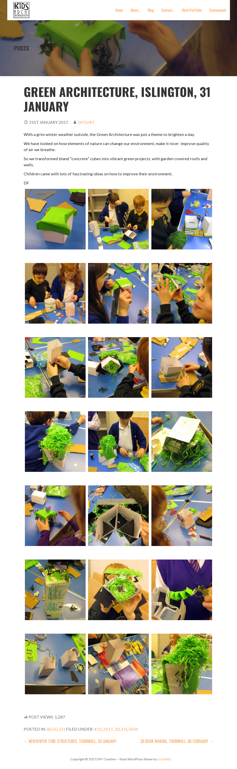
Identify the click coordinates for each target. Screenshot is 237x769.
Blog (151, 10)
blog (52, 729)
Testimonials (217, 10)
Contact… (167, 10)
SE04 (133, 729)
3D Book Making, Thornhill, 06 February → (176, 741)
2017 (108, 729)
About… (135, 10)
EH (62, 729)
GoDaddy (164, 759)
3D (117, 729)
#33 (98, 729)
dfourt (86, 122)
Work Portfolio (192, 10)
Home (119, 10)
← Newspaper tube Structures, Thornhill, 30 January (70, 741)
